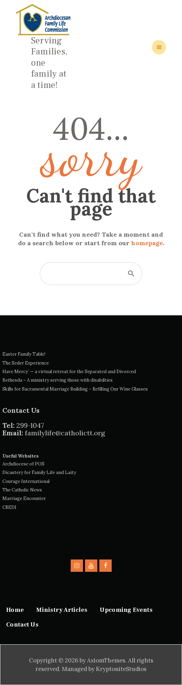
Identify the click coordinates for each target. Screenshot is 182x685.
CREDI (9, 507)
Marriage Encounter (24, 498)
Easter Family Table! (23, 354)
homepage (147, 243)
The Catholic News (22, 490)
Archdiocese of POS (23, 464)
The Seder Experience (25, 363)
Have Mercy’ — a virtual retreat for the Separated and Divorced (69, 371)
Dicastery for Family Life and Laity (39, 472)
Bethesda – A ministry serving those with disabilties (57, 380)
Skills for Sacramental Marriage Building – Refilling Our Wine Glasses (75, 389)
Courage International (26, 481)
